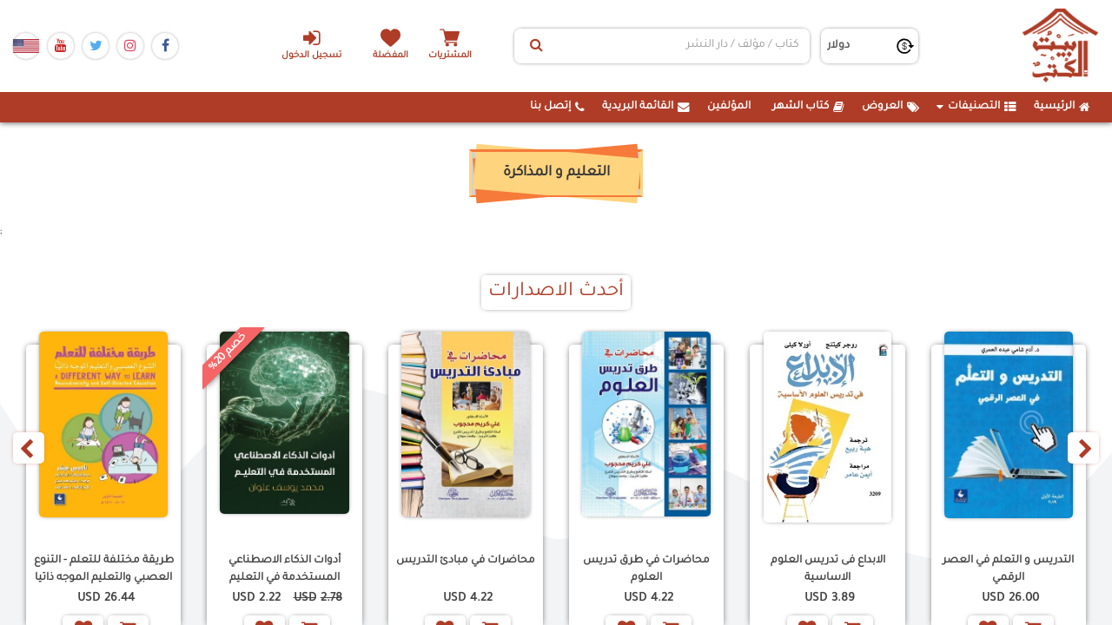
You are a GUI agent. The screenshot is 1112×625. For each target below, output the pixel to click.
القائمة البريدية (646, 107)
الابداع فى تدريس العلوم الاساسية (828, 569)
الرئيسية (1062, 107)
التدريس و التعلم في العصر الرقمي (1008, 569)
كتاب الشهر (808, 107)
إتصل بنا (557, 107)
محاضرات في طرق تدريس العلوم (646, 569)
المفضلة (391, 56)
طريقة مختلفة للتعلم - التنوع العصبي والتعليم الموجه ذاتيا (104, 569)
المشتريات (451, 56)
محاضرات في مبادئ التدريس (465, 561)
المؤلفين (729, 107)
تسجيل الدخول (311, 44)
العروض (890, 107)
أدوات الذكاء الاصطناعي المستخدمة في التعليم (284, 569)
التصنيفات (976, 107)
